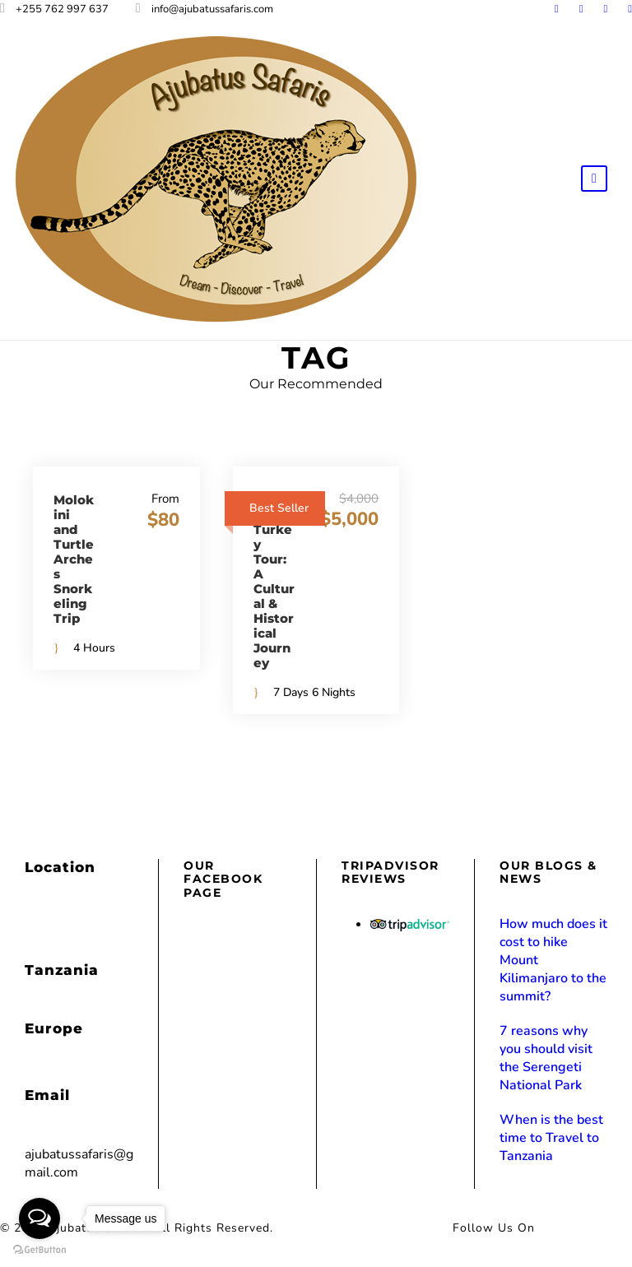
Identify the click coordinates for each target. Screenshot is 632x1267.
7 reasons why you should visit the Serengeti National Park (546, 1058)
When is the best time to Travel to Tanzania (551, 1138)
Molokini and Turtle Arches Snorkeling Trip (73, 559)
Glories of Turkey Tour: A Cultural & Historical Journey (274, 581)
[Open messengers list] (39, 1218)
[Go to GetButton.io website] (39, 1250)
